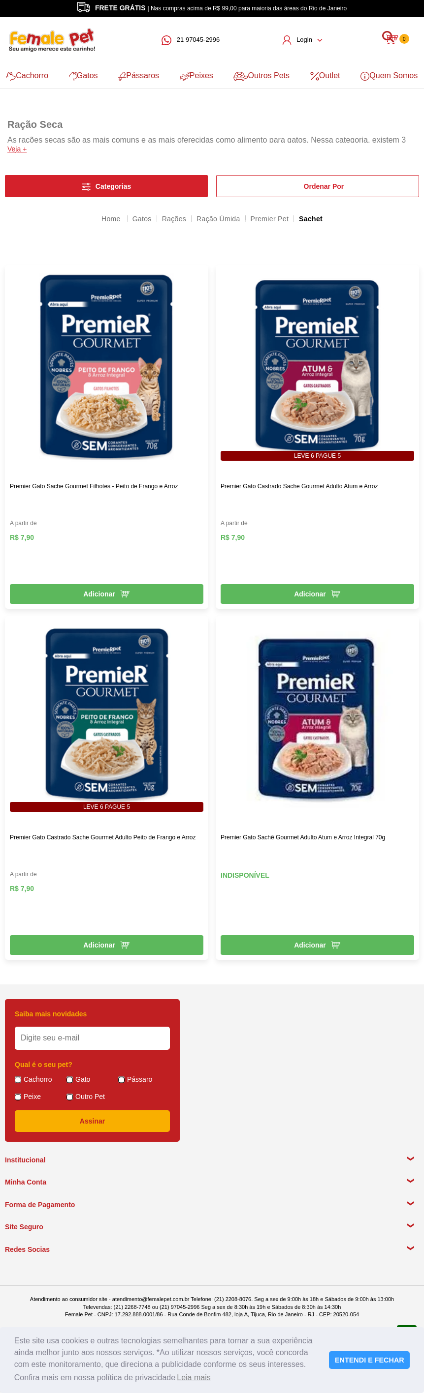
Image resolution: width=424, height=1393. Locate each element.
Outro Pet (90, 1096)
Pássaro (139, 1079)
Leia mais (193, 1377)
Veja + (17, 148)
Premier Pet (270, 218)
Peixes (196, 75)
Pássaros (138, 75)
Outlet (326, 75)
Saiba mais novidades (51, 1013)
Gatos (82, 75)
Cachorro (26, 75)
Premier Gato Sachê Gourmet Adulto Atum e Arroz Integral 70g (303, 836)
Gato (82, 1079)
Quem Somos (390, 75)
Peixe (32, 1096)
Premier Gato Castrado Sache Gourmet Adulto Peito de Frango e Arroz (103, 836)
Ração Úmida (218, 218)
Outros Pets (262, 75)
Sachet (311, 218)
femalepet (111, 218)
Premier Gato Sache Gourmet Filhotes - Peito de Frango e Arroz (94, 485)
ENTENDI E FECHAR (369, 1360)
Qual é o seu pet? (43, 1064)
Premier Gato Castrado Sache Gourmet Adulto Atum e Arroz (299, 485)
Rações (174, 218)
